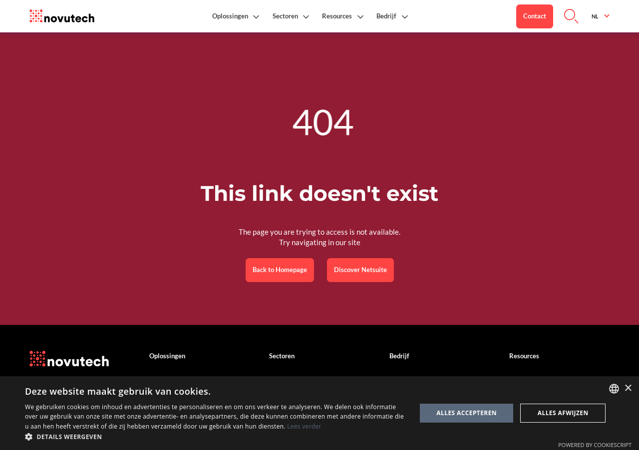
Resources (524, 356)
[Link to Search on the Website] (572, 16)
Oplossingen (167, 356)
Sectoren (282, 356)
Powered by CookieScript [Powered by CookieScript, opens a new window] (595, 445)
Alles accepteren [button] (466, 413)
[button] (236, 16)
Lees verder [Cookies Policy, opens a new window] (304, 426)
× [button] (628, 388)
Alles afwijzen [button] (563, 413)
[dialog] (319, 413)
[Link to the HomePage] (61, 16)
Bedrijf (399, 356)
